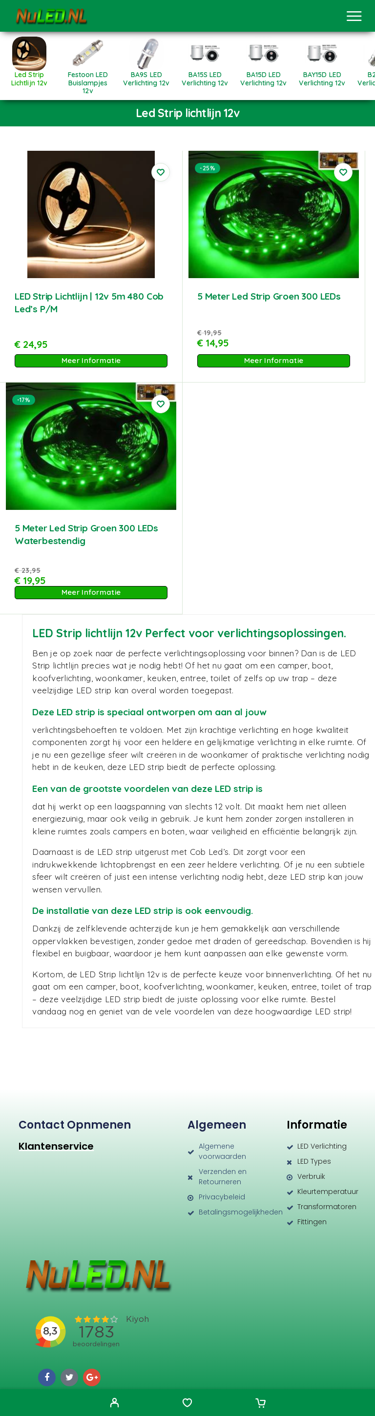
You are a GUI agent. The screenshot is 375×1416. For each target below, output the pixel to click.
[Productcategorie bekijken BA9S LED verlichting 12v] (146, 75)
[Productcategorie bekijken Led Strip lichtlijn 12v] (29, 75)
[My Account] (114, 1403)
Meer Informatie (91, 360)
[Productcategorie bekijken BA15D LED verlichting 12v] (263, 75)
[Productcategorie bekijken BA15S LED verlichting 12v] (205, 75)
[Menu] (354, 16)
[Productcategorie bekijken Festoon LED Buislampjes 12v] (87, 79)
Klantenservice (56, 1146)
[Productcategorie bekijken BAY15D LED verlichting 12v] (322, 75)
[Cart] (260, 1403)
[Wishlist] (187, 1403)
